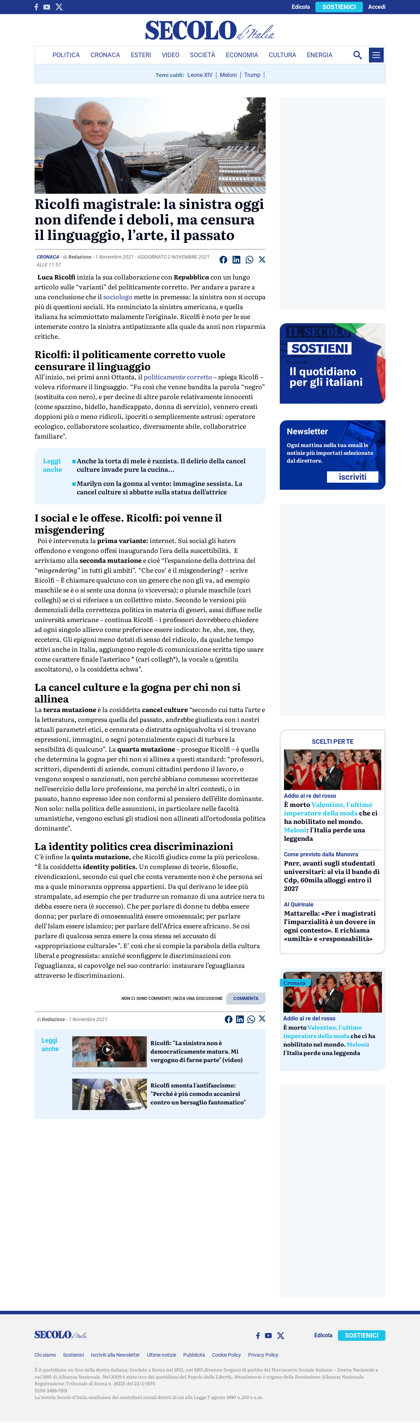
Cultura (282, 55)
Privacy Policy (263, 1355)
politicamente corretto (178, 376)
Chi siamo (45, 1355)
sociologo (117, 296)
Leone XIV (199, 75)
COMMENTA (246, 998)
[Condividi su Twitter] (262, 261)
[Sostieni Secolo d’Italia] (332, 401)
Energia (320, 55)
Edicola (301, 7)
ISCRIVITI (352, 477)
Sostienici (73, 1355)
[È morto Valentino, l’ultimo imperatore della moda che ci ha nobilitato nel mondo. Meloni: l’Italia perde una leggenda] (332, 769)
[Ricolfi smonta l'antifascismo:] (109, 1094)
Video (170, 55)
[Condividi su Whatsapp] (249, 261)
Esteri (141, 55)
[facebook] (36, 7)
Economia (242, 55)
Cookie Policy (226, 1355)
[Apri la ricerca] (357, 55)
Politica (66, 55)
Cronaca (105, 55)
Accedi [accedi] (376, 7)
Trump (252, 75)
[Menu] (376, 55)
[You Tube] (46, 7)
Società (202, 55)
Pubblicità (194, 1355)
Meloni (228, 75)
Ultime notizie (161, 1355)
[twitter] (59, 7)
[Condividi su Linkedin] (236, 261)
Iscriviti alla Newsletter (115, 1355)
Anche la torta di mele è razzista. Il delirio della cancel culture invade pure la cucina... (161, 465)
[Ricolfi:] (109, 1051)
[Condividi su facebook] (223, 261)
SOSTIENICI (339, 7)
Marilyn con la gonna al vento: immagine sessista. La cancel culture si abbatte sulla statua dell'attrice (159, 487)
